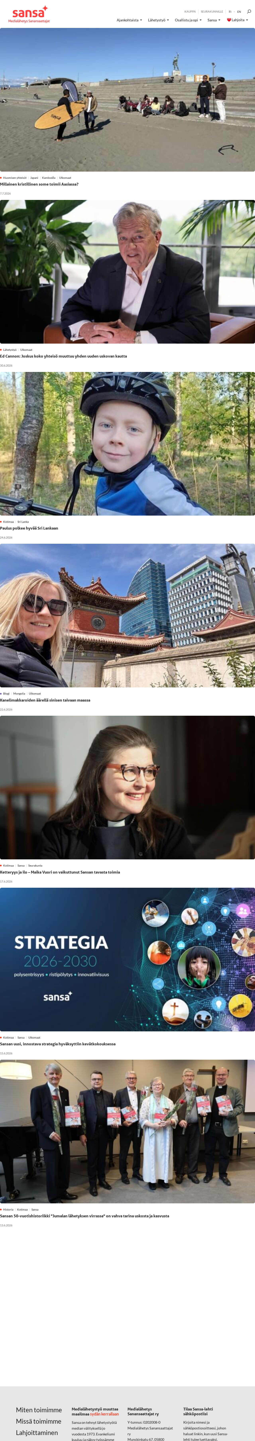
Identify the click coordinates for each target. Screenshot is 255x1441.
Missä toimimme (38, 1421)
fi (230, 11)
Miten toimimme (39, 1410)
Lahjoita (238, 20)
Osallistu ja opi (186, 20)
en (239, 11)
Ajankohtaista (127, 20)
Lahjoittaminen (37, 1432)
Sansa (212, 20)
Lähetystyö (156, 20)
